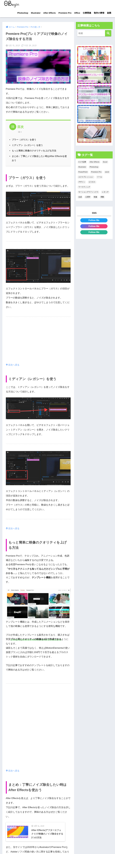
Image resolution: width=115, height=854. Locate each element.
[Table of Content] (20, 132)
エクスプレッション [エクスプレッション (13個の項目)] (85, 177)
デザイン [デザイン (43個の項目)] (81, 182)
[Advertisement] (38, 343)
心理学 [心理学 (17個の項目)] (87, 197)
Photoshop (22, 13)
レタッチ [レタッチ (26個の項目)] (105, 192)
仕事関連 (87, 13)
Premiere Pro (65, 13)
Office (77, 13)
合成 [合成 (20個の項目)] (80, 197)
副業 (109, 13)
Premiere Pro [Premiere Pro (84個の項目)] (96, 172)
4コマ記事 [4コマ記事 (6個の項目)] (82, 162)
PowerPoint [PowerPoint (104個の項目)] (83, 172)
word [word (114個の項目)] (107, 172)
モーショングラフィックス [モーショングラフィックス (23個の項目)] (88, 192)
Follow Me (94, 220)
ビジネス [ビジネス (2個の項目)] (92, 182)
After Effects (49, 13)
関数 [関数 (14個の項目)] (102, 197)
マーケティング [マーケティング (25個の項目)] (84, 187)
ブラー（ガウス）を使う (24, 139)
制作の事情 (99, 13)
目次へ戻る (13, 365)
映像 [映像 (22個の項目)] (95, 197)
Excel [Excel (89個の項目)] (105, 162)
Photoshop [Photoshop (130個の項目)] (94, 167)
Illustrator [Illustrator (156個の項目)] (82, 167)
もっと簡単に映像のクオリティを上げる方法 (34, 150)
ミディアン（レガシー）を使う (27, 145)
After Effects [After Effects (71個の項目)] (94, 162)
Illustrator (36, 13)
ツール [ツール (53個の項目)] (99, 177)
